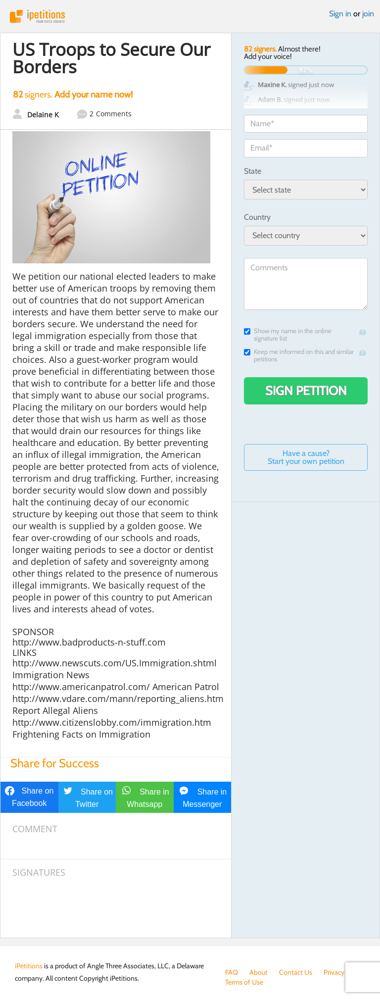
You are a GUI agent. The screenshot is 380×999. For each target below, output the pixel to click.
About (258, 972)
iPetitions (190, 16)
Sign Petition (306, 390)
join (368, 13)
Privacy (334, 972)
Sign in (340, 13)
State (252, 171)
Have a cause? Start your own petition (306, 457)
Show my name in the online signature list (288, 334)
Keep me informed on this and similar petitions (299, 355)
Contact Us (295, 972)
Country (257, 217)
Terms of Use (244, 982)
